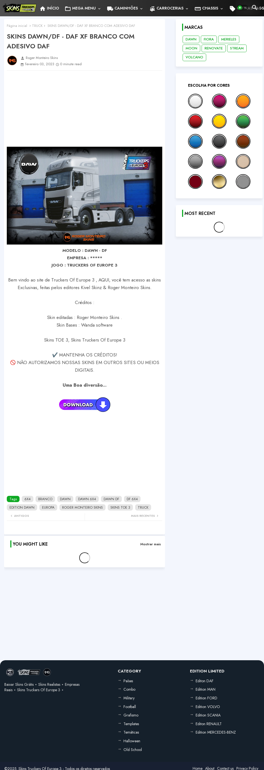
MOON (191, 48)
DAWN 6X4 (87, 499)
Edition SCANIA (208, 715)
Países (128, 681)
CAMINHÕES (122, 8)
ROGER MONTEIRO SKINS (82, 507)
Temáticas (131, 732)
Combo (129, 689)
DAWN (65, 499)
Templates (131, 724)
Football (129, 706)
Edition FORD (206, 698)
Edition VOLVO (208, 706)
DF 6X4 (132, 499)
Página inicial (17, 25)
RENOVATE (214, 48)
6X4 (27, 499)
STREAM (237, 48)
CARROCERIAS (166, 8)
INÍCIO (49, 8)
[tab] (49, 8)
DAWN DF (111, 499)
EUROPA (48, 507)
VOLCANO (194, 57)
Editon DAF (205, 681)
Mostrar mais (150, 544)
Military (129, 698)
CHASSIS (206, 8)
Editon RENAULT (209, 724)
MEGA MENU (80, 8)
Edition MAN (205, 689)
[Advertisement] (84, 109)
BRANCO (45, 499)
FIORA (209, 39)
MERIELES (228, 39)
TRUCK (37, 25)
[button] (242, 7)
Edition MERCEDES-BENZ (216, 732)
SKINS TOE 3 (120, 507)
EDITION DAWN (21, 507)
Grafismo (130, 715)
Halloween (131, 741)
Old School (132, 749)
